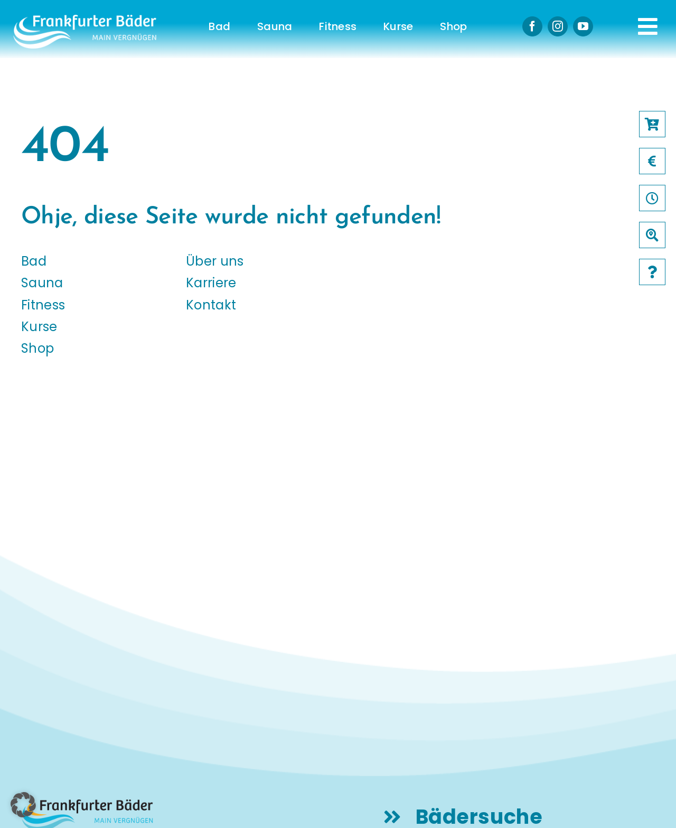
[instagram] (558, 26)
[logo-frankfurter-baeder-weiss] (84, 19)
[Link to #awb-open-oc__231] (648, 26)
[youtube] (583, 26)
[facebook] (532, 26)
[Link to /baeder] (652, 235)
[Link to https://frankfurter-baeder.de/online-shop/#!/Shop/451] (652, 124)
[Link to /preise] (652, 161)
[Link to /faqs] (652, 272)
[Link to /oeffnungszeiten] (652, 198)
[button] (23, 805)
